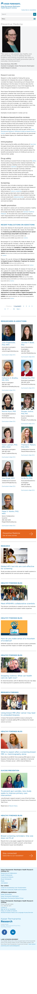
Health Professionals (6, 875)
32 (14, 309)
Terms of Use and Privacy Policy (13, 925)
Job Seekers (4, 883)
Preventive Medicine (11, 533)
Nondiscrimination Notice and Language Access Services (17, 912)
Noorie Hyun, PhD (9, 411)
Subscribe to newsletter (28, 10)
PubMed (25, 237)
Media (2, 881)
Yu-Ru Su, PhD (26, 478)
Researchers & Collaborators (9, 873)
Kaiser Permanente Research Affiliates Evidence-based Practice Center (18, 131)
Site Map (3, 925)
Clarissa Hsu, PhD (28, 378)
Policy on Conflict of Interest (9, 910)
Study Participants (6, 879)
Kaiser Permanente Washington (10, 896)
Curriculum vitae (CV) (8, 355)
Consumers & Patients (7, 877)
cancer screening (16, 191)
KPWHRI (6, 924)
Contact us (4, 907)
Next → (19, 309)
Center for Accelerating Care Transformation (13, 887)
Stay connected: (10, 853)
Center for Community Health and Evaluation (14, 889)
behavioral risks (19, 197)
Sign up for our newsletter (8, 909)
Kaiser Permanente (6, 894)
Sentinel (13, 166)
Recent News (13, 806)
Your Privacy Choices (6, 926)
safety (34, 161)
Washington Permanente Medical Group (12, 898)
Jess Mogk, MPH (8, 478)
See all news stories (10, 535)
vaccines (33, 144)
